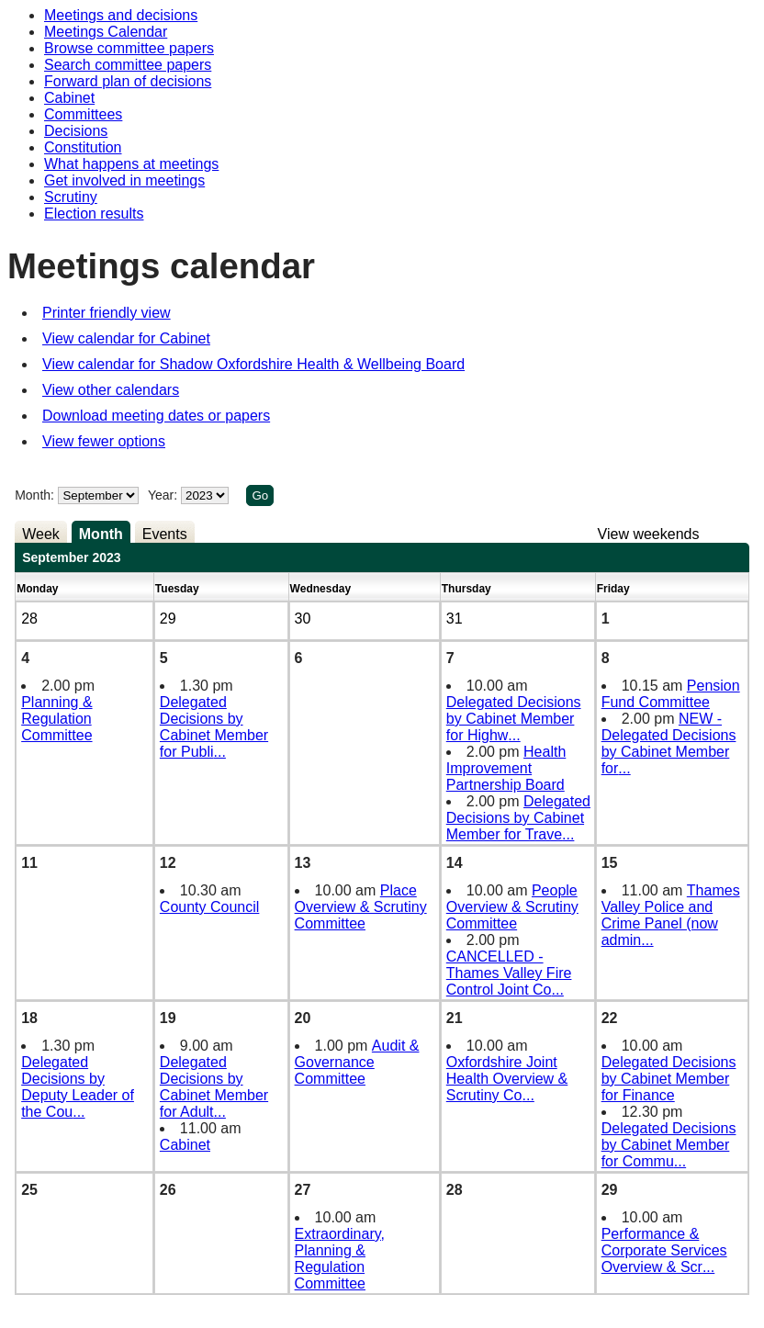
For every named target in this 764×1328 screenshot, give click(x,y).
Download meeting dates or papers (156, 415)
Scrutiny (70, 197)
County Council (210, 907)
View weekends (649, 534)
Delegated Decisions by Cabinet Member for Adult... (214, 1087)
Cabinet (69, 98)
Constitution (83, 147)
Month (101, 534)
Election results (94, 213)
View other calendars (110, 390)
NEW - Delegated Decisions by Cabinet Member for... (668, 743)
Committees (83, 114)
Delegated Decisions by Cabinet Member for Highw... (513, 718)
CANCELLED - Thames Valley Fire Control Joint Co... (509, 973)
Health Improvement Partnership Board (506, 768)
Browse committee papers (129, 48)
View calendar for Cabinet (126, 338)
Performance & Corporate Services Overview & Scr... (664, 1250)
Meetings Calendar (105, 31)
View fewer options (103, 441)
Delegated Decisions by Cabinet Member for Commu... (668, 1144)
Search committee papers (127, 65)
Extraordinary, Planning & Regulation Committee (340, 1258)
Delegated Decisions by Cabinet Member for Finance (668, 1078)
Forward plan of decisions (127, 81)
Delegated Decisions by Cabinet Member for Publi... (214, 727)
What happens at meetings (131, 164)
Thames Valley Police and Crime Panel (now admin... (670, 915)
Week (41, 534)
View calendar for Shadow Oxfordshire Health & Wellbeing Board (253, 364)
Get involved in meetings (124, 180)
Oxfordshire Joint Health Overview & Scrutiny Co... (507, 1078)
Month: (34, 495)
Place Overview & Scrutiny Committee (361, 907)
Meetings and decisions (120, 15)
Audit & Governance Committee (357, 1062)
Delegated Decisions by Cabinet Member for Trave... (518, 817)
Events (164, 534)
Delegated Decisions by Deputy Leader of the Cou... (77, 1087)
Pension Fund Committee (670, 694)
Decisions (75, 131)
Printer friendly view (106, 313)
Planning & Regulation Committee (56, 718)
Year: (164, 495)
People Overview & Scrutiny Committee (512, 907)
